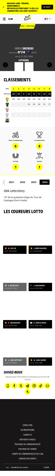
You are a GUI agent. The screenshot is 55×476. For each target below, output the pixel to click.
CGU (7, 467)
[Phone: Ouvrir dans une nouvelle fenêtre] (8, 386)
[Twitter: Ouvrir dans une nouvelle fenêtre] (21, 386)
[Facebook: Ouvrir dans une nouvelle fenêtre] (14, 386)
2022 (33, 182)
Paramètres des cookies (19, 467)
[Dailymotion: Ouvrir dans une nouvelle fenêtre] (28, 386)
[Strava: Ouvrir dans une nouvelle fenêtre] (28, 392)
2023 (44, 182)
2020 (11, 182)
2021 (22, 182)
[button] (48, 19)
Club (10, 18)
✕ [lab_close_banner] (3, 7)
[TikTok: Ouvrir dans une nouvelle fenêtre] (41, 386)
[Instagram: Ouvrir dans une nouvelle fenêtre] (34, 386)
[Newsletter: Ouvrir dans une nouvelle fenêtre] (47, 386)
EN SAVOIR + (47, 7)
